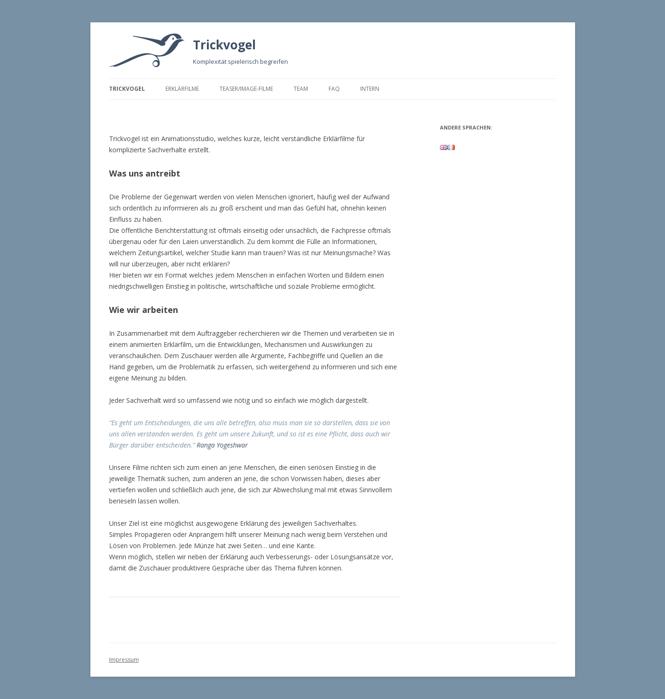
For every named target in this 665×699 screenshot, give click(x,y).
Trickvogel (224, 44)
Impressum (124, 660)
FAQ (334, 89)
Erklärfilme (182, 89)
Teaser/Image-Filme (246, 89)
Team (301, 89)
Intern (369, 89)
